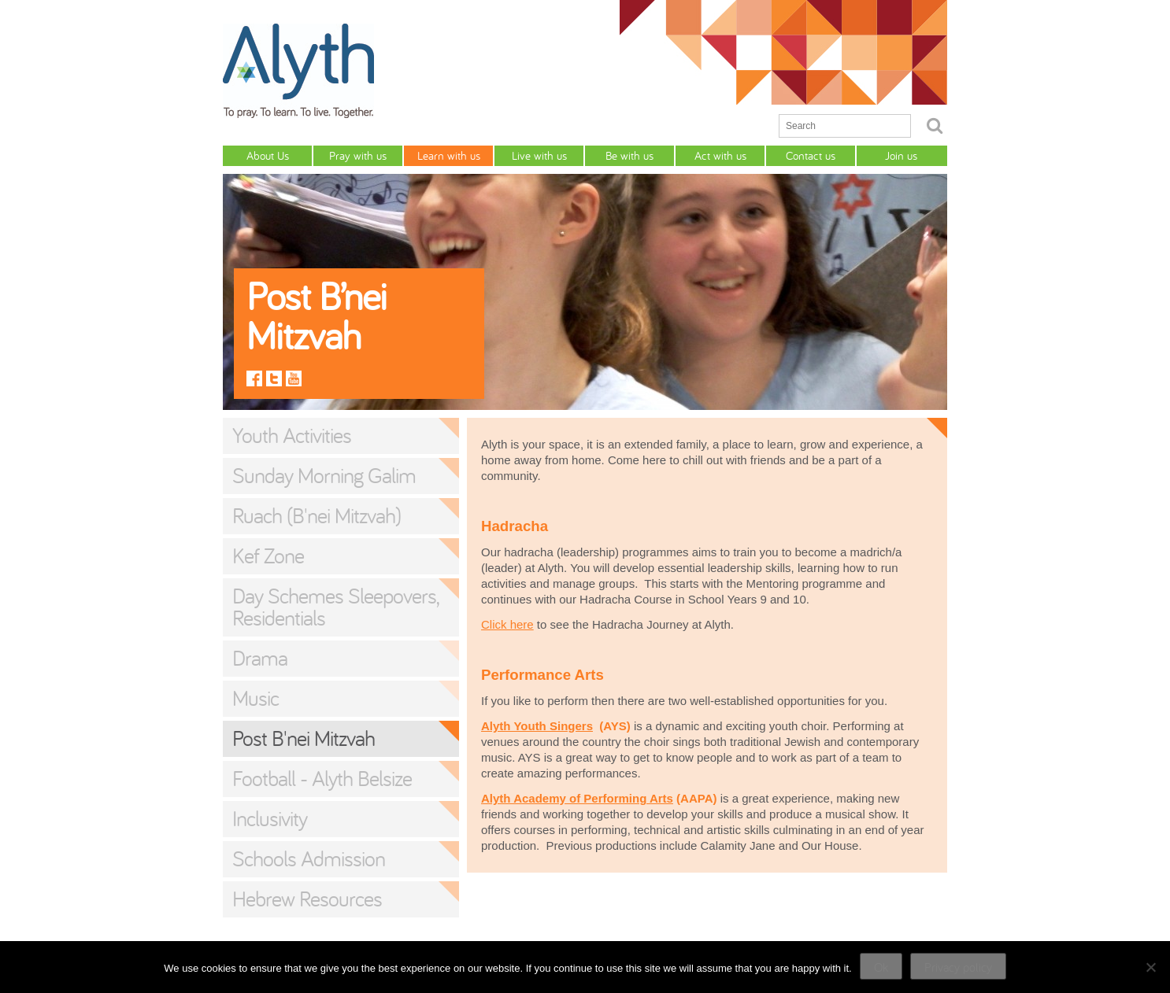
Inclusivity (269, 818)
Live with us (539, 155)
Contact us (810, 155)
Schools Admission (308, 858)
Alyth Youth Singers (537, 726)
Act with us (720, 155)
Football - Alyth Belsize (322, 778)
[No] (1150, 967)
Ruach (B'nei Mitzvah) (316, 515)
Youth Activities (291, 435)
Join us (901, 155)
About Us (267, 155)
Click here (507, 624)
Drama (259, 658)
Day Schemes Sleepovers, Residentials (335, 607)
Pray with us (358, 155)
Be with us (629, 155)
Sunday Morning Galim (324, 475)
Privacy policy (958, 967)
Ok (881, 967)
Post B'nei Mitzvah (303, 738)
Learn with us (448, 155)
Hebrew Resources (307, 899)
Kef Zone (268, 555)
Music (255, 698)
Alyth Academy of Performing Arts (577, 798)
